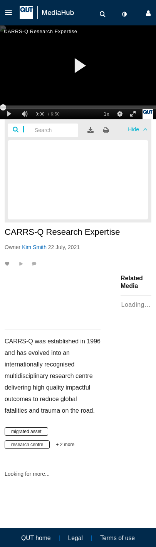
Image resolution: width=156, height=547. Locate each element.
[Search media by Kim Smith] (34, 247)
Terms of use (117, 538)
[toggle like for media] (8, 263)
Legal (75, 538)
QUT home (36, 538)
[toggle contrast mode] (124, 14)
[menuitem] (102, 14)
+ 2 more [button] (65, 444)
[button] (11, 12)
